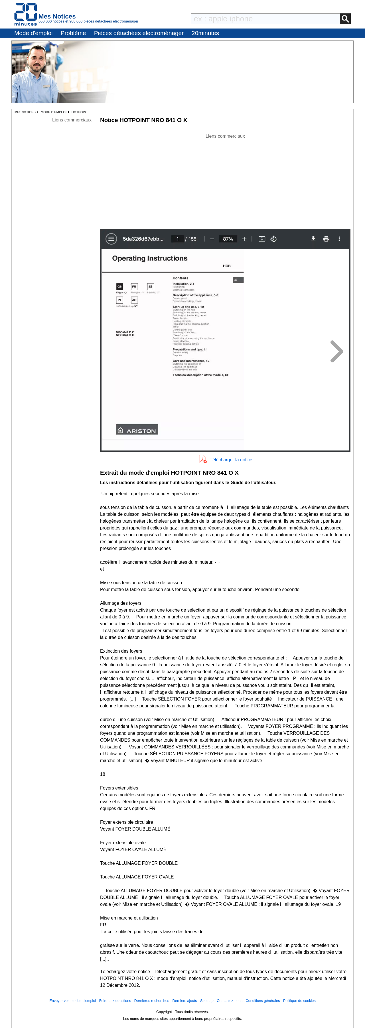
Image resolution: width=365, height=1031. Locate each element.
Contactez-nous (229, 1000)
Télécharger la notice (231, 459)
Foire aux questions (115, 1000)
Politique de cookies (299, 1000)
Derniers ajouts (185, 1000)
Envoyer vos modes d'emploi (72, 1000)
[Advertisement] (225, 180)
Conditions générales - (264, 1000)
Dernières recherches (151, 1000)
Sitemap (207, 1000)
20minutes (205, 33)
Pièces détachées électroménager (139, 33)
